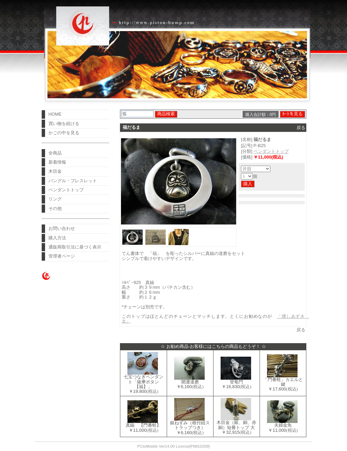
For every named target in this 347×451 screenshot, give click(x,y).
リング (55, 198)
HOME (55, 114)
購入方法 (57, 237)
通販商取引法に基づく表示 (74, 247)
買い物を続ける (63, 123)
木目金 (55, 171)
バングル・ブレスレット (72, 180)
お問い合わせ (61, 228)
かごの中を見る (63, 132)
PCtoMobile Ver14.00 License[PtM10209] (173, 446)
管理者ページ (61, 256)
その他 (55, 208)
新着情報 (57, 162)
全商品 (55, 153)
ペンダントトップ (66, 189)
